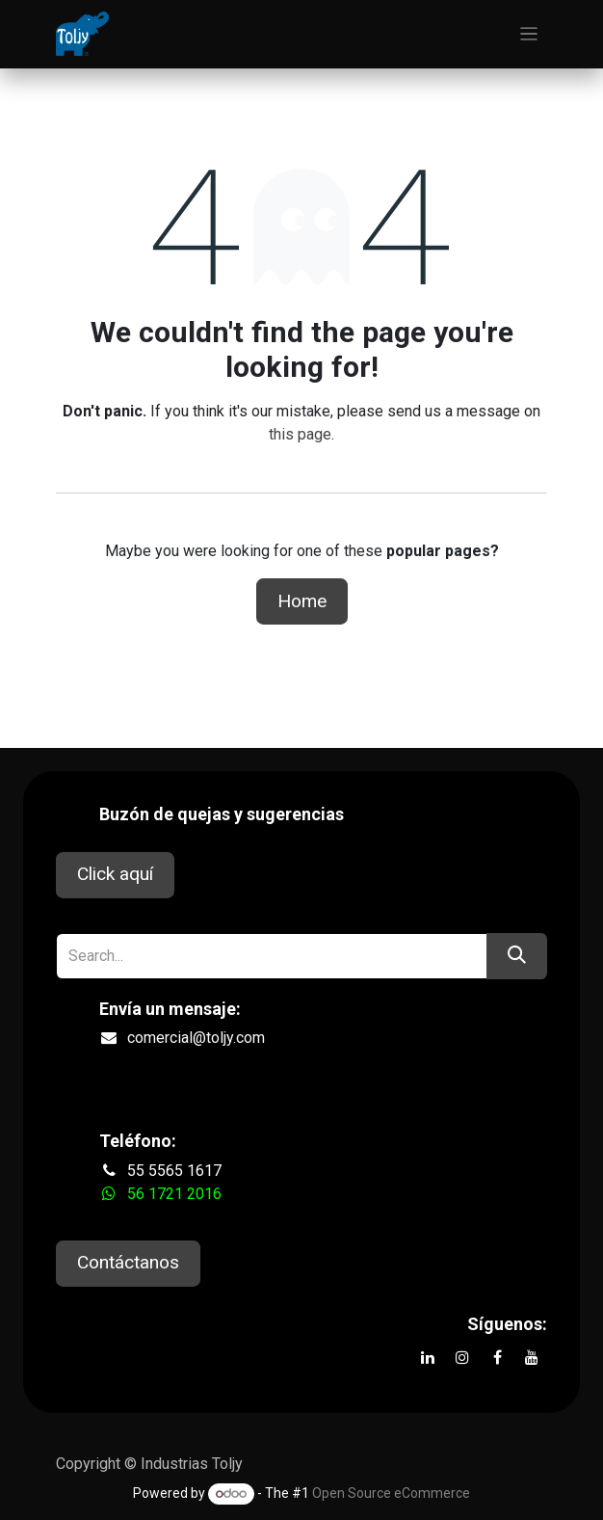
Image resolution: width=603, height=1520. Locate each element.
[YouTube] (531, 1357)
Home (302, 601)
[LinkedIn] (427, 1357)
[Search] (516, 956)
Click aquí (115, 874)
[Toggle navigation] (529, 33)
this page (300, 434)
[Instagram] (462, 1357)
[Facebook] (497, 1357)
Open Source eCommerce (391, 1493)
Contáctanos (128, 1262)
